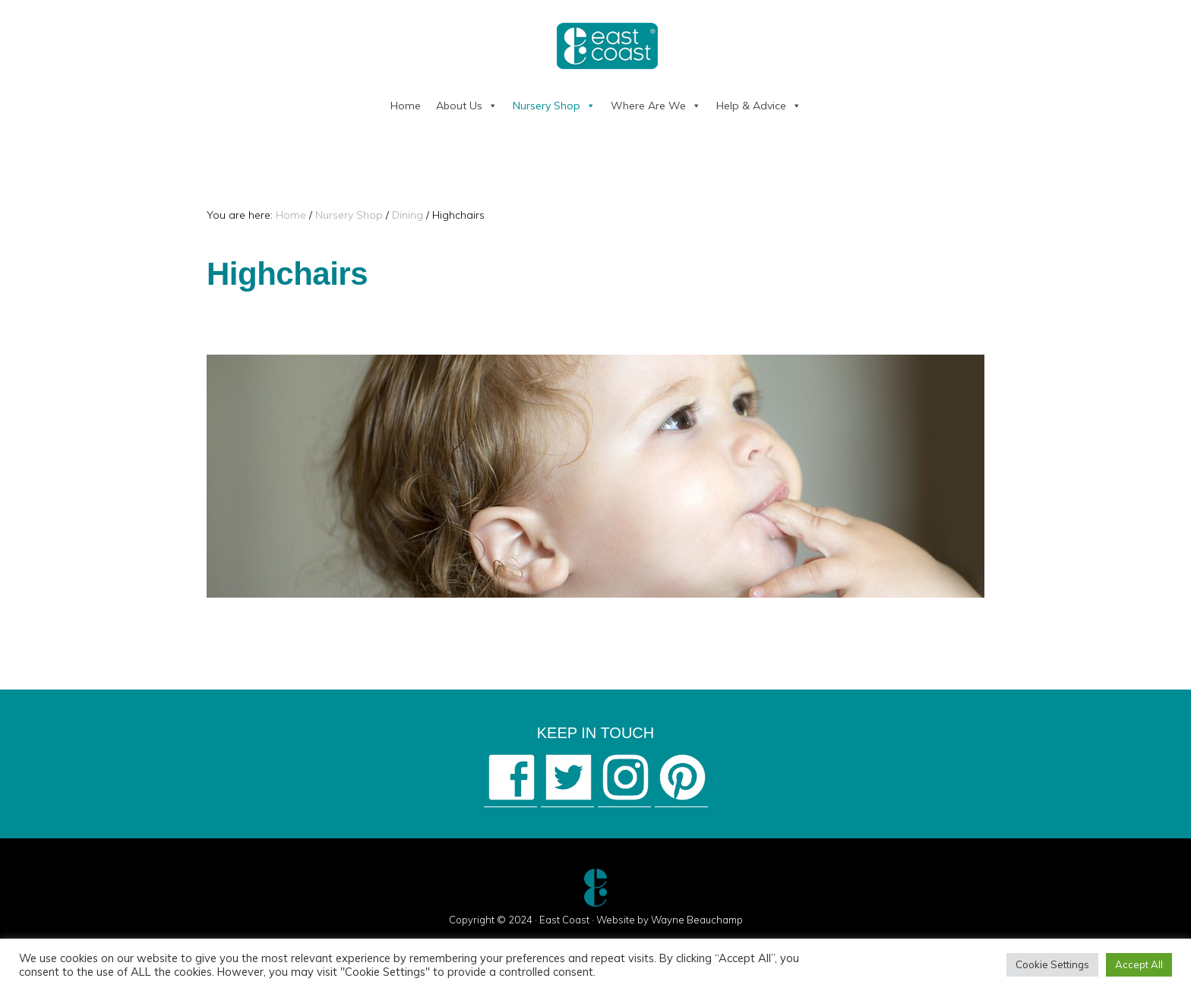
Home (405, 105)
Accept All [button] (1139, 964)
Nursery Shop (554, 105)
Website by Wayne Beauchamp (669, 920)
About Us (467, 105)
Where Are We (656, 105)
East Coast (564, 920)
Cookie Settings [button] (1052, 964)
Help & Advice (758, 105)
